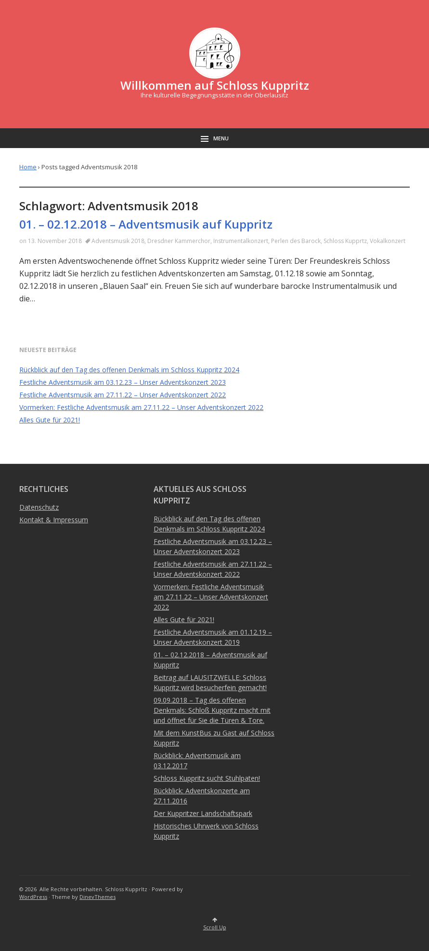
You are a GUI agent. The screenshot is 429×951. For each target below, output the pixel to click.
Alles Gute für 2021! (49, 419)
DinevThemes (97, 896)
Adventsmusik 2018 (117, 241)
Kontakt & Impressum (53, 519)
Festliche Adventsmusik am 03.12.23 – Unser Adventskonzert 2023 (122, 382)
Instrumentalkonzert (240, 241)
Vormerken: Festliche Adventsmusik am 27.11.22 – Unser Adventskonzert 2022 (141, 407)
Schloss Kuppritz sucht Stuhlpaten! (207, 778)
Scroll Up (214, 924)
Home (28, 167)
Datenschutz (39, 507)
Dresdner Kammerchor (178, 241)
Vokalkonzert (387, 241)
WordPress (33, 896)
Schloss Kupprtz (345, 241)
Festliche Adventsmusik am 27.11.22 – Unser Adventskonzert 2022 (122, 394)
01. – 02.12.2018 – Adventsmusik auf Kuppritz (146, 224)
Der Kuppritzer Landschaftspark (203, 813)
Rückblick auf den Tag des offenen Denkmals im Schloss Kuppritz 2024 (129, 369)
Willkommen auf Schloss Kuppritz (214, 85)
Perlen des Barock (296, 241)
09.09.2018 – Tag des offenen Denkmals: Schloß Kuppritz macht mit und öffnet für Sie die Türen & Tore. (212, 710)
